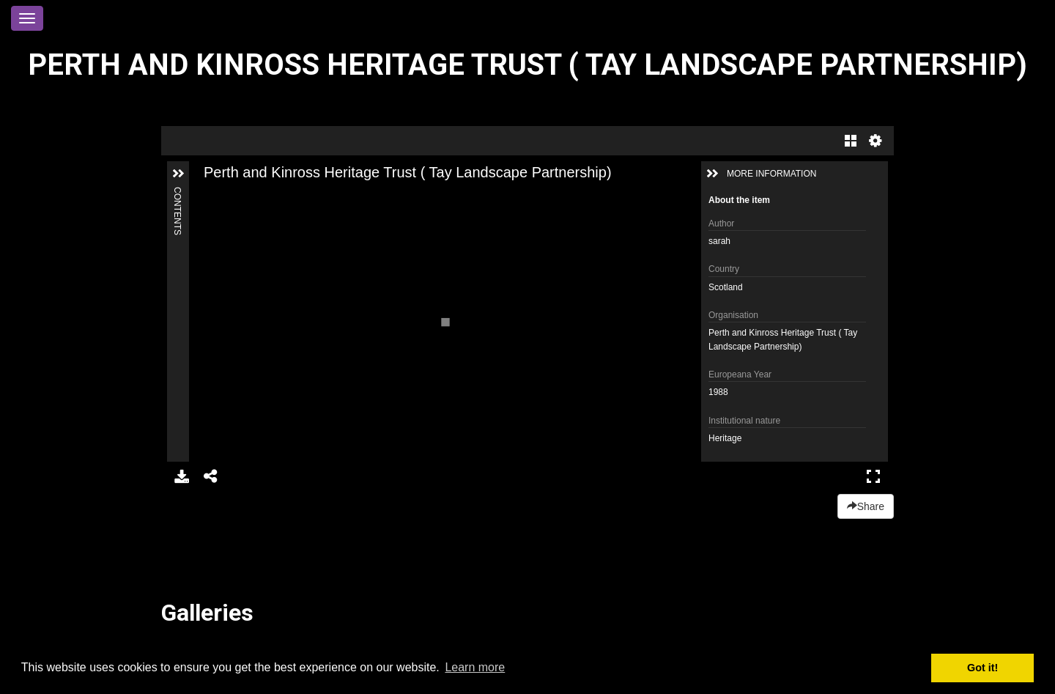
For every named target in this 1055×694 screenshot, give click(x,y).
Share (865, 506)
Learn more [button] (475, 667)
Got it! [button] (982, 667)
